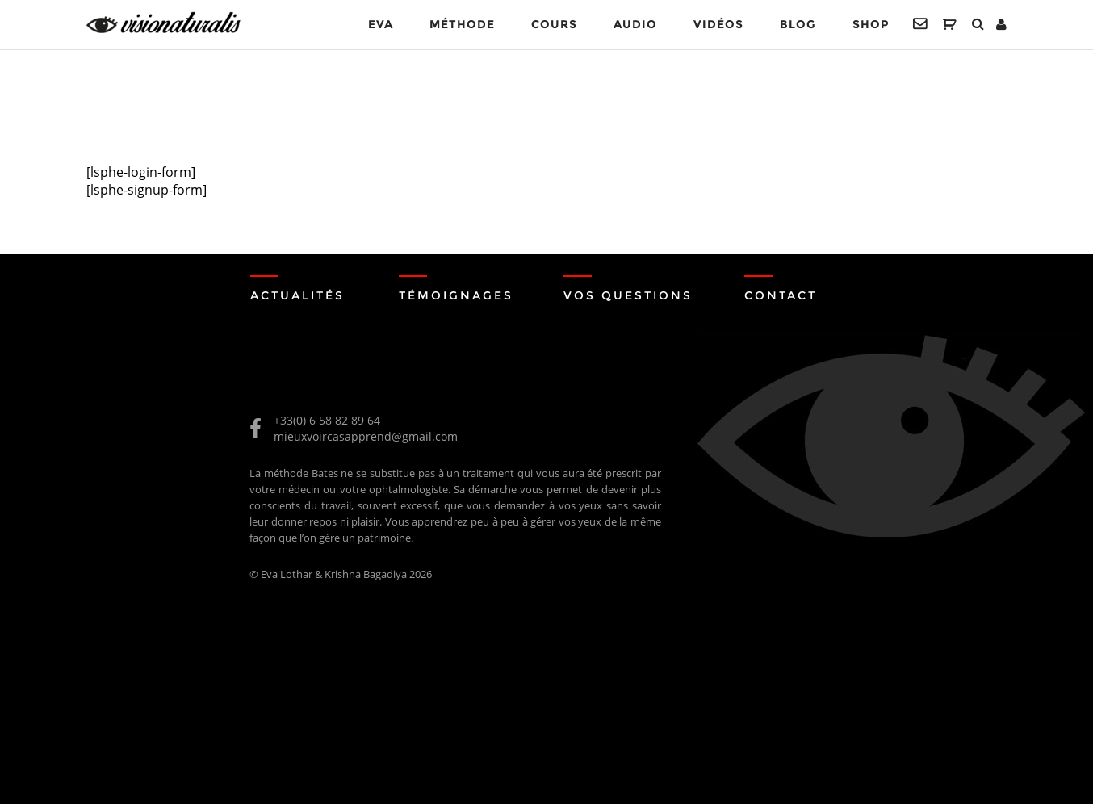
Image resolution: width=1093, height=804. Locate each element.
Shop (870, 24)
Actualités (297, 295)
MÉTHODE (462, 24)
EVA (380, 24)
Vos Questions (628, 295)
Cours (554, 24)
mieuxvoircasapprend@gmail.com (366, 436)
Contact (780, 295)
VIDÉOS (718, 24)
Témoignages (456, 295)
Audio (635, 24)
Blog (798, 24)
